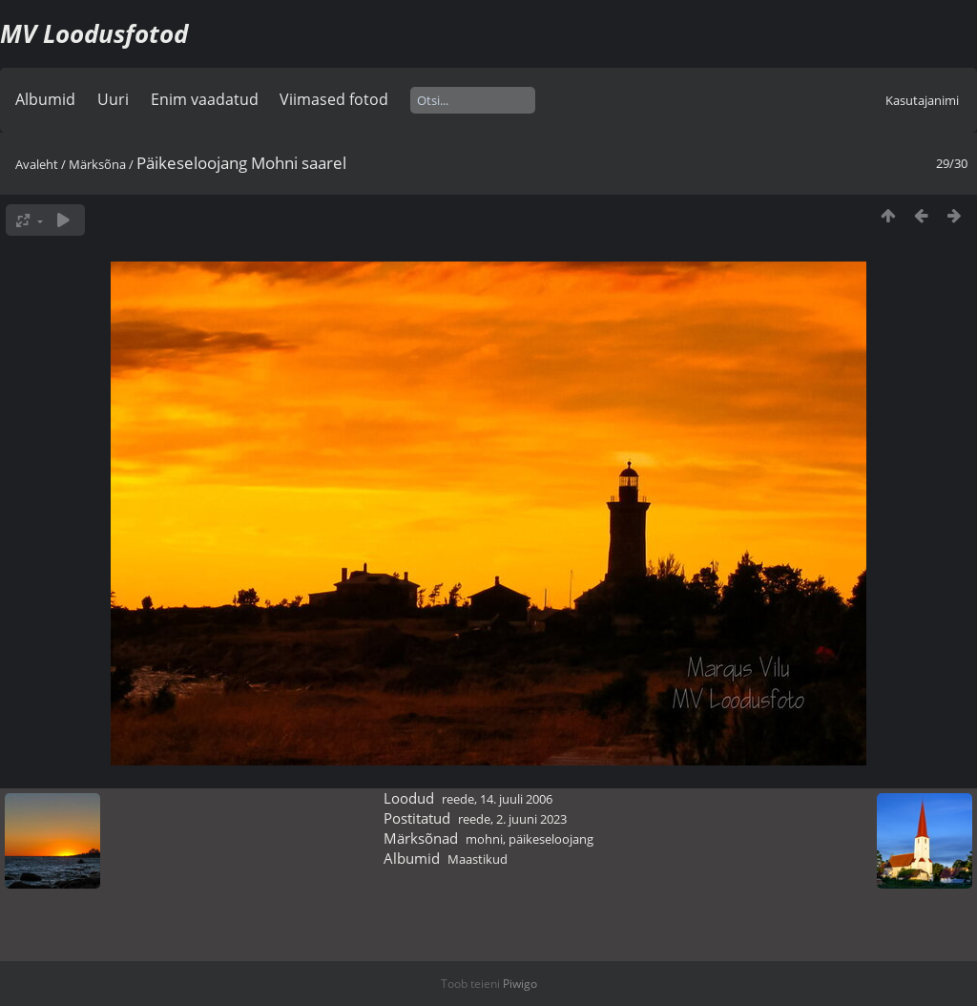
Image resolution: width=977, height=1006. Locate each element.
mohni (484, 839)
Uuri (113, 99)
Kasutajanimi (922, 100)
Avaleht (36, 164)
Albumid (45, 99)
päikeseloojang (551, 839)
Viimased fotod (334, 99)
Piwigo (520, 983)
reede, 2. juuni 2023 (512, 819)
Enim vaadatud (205, 99)
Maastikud (477, 859)
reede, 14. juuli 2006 (497, 798)
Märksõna (97, 164)
